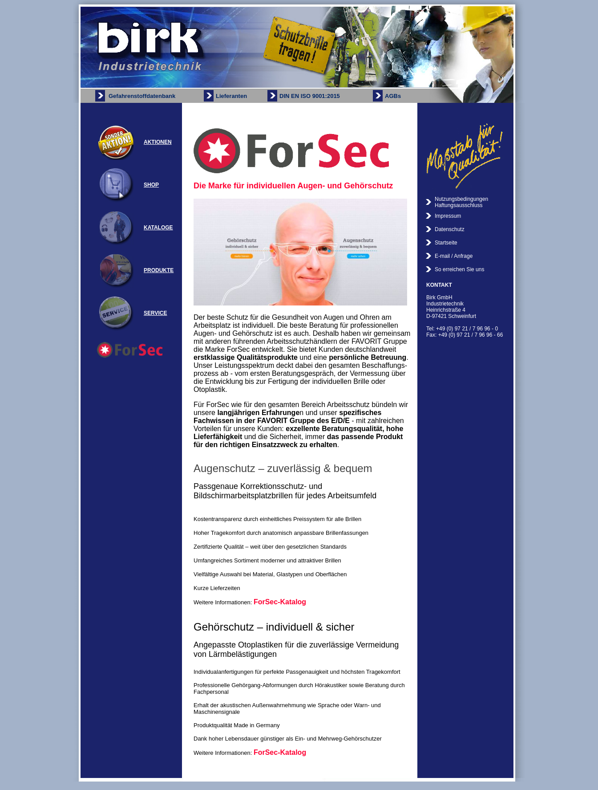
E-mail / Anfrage (454, 256)
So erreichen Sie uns (459, 269)
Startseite (446, 243)
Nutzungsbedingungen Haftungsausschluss (461, 202)
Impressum (448, 216)
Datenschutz (450, 229)
